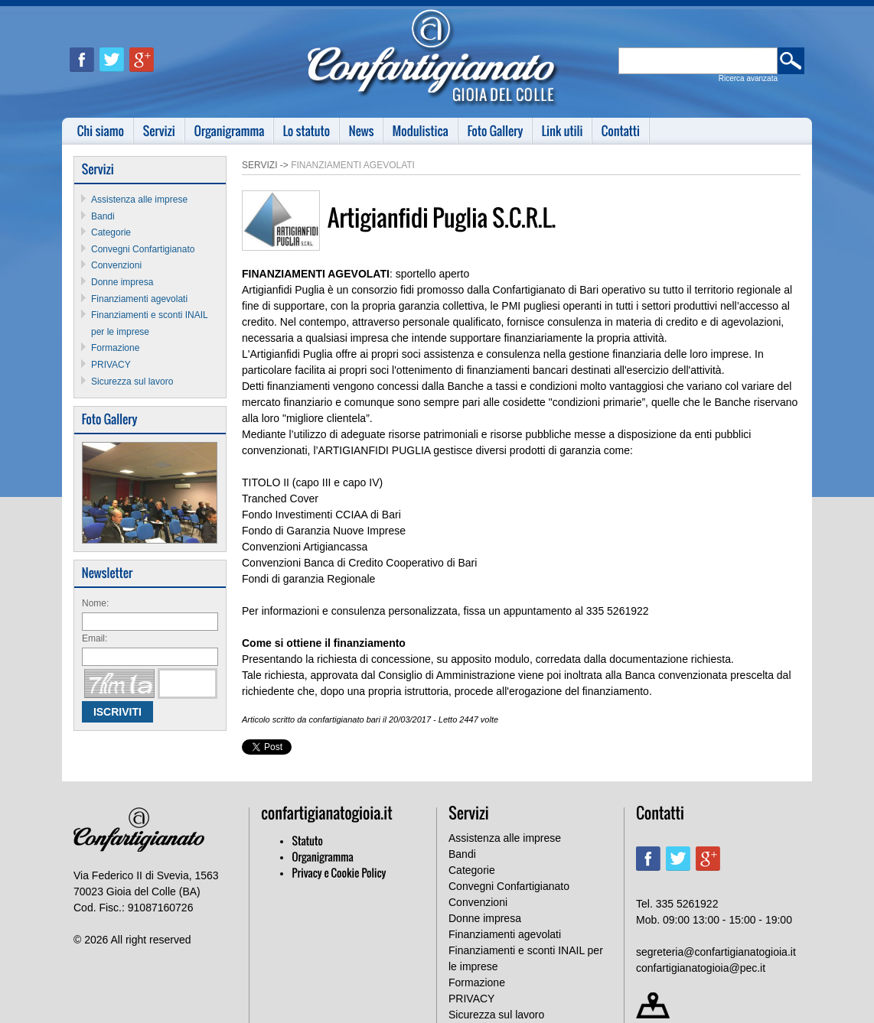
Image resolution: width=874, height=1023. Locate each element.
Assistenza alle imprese (139, 199)
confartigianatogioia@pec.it (700, 968)
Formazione (115, 348)
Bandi (103, 216)
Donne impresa (122, 282)
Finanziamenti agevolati (139, 299)
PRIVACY (111, 364)
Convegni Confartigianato (142, 249)
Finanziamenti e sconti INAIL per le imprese (525, 958)
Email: (94, 638)
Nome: (95, 603)
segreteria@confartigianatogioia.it (716, 952)
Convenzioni (116, 265)
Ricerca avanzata (748, 78)
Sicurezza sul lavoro (132, 381)
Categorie (111, 232)
